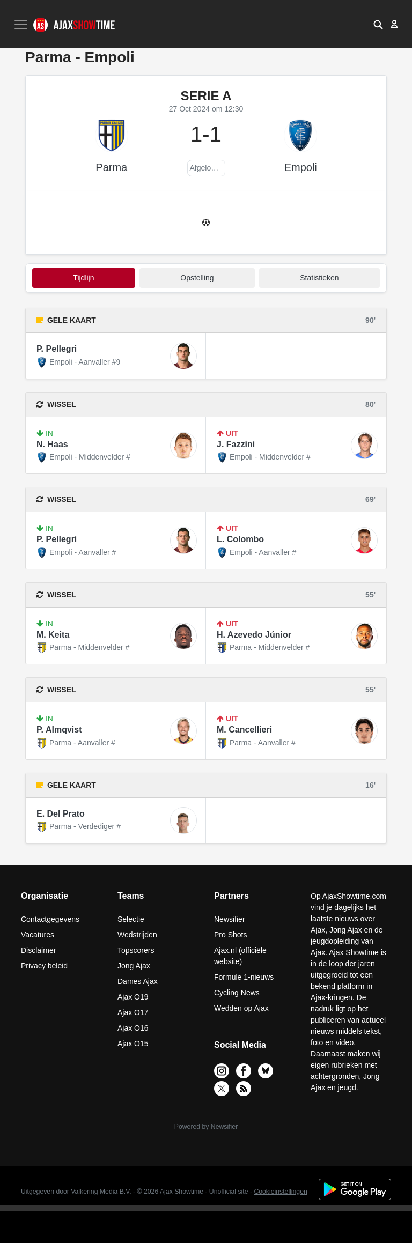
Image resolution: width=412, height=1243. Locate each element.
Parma (111, 167)
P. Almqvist (59, 729)
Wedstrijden (137, 934)
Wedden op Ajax (241, 1008)
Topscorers (135, 950)
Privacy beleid (44, 965)
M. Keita (52, 634)
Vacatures (37, 934)
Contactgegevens (50, 919)
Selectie (130, 919)
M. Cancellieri (244, 729)
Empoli (300, 167)
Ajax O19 (133, 997)
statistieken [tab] (319, 277)
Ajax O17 (133, 1012)
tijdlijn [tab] (83, 277)
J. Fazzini (236, 444)
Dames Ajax (137, 981)
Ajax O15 (133, 1043)
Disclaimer (38, 950)
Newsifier (229, 919)
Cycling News (237, 992)
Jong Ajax (133, 965)
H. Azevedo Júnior (254, 634)
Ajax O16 (133, 1028)
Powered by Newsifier (206, 1126)
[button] (378, 24)
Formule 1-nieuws (244, 977)
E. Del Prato (60, 813)
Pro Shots (230, 934)
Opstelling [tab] (197, 277)
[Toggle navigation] (22, 24)
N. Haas (52, 444)
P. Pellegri (56, 348)
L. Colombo (240, 539)
